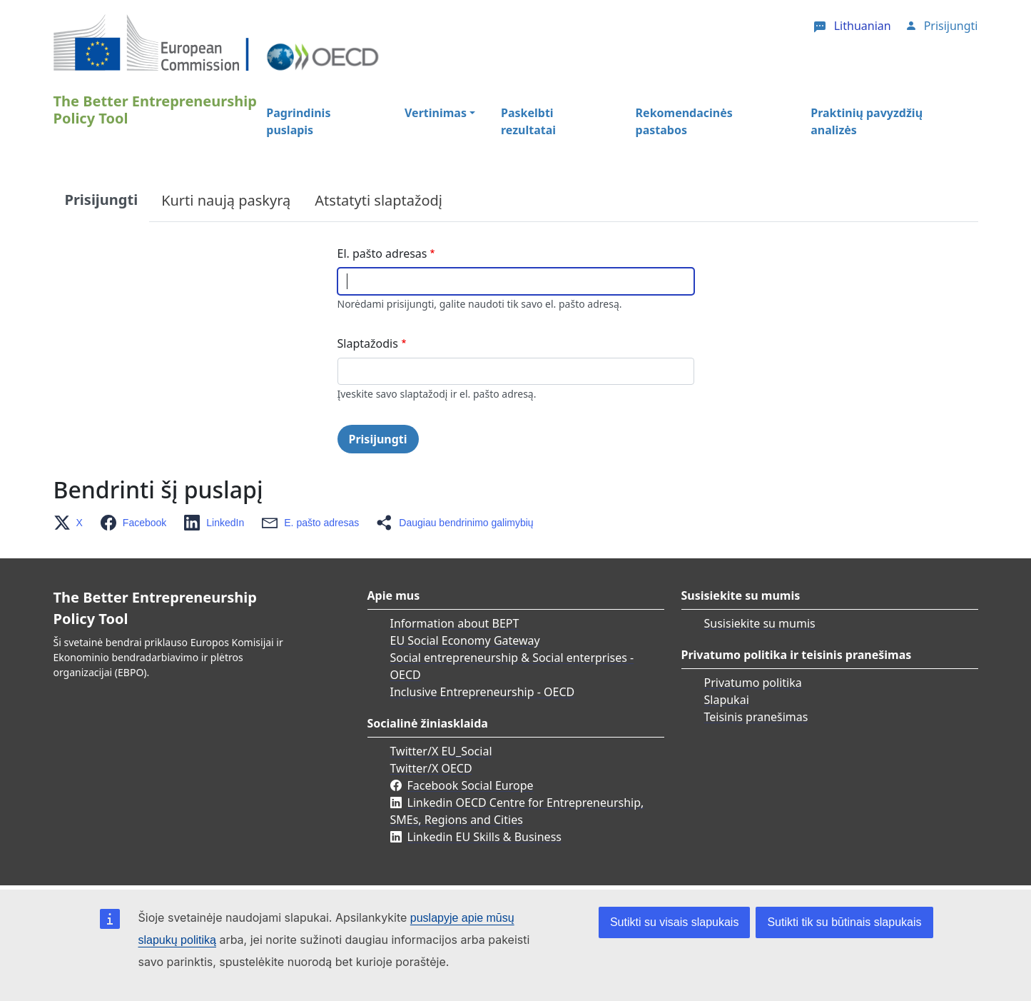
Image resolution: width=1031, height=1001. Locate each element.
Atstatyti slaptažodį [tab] (378, 200)
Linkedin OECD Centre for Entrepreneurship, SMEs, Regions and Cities (517, 811)
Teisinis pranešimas (756, 717)
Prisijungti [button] (951, 25)
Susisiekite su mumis (760, 623)
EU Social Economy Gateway (465, 640)
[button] (72, 522)
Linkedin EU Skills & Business (484, 837)
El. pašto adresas (382, 253)
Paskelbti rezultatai (528, 121)
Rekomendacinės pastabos (684, 121)
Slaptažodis (367, 343)
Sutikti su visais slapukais (674, 922)
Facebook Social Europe (470, 785)
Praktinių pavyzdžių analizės (867, 121)
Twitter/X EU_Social (441, 751)
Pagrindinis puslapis (298, 121)
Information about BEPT (454, 623)
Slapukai (726, 700)
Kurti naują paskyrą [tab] (225, 200)
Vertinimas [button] (436, 113)
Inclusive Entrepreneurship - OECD (482, 692)
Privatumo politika (753, 682)
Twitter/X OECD (431, 768)
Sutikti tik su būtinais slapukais (844, 922)
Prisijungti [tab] (101, 199)
